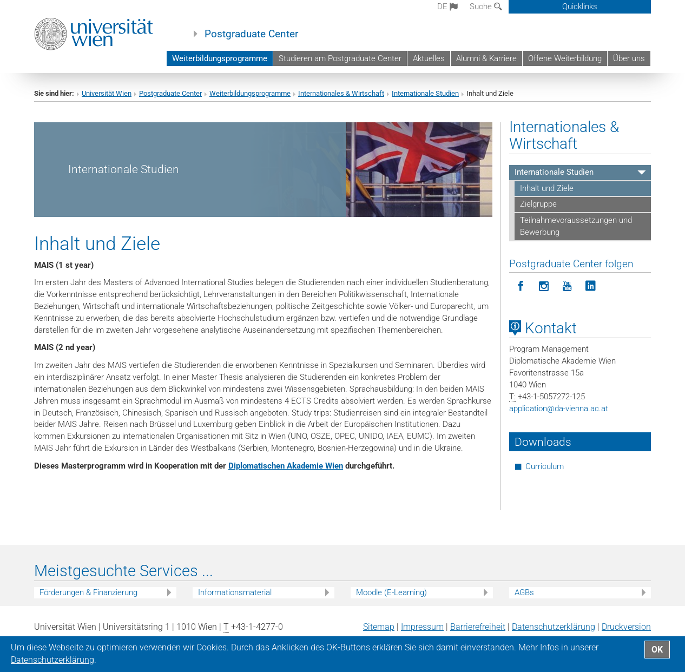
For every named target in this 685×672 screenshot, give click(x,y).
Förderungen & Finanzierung (88, 592)
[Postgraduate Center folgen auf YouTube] (567, 286)
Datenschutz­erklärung (553, 627)
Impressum (422, 627)
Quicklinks (579, 6)
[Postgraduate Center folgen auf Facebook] (520, 286)
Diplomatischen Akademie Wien (285, 466)
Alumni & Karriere (486, 58)
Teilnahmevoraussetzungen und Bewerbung (576, 226)
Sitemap (378, 627)
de (447, 6)
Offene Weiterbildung (565, 58)
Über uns (629, 58)
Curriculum (544, 466)
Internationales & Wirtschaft (341, 93)
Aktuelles (429, 58)
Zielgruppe (538, 204)
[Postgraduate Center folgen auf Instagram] (544, 286)
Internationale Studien (425, 93)
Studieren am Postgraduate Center (340, 58)
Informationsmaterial (235, 592)
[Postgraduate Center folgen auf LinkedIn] (590, 286)
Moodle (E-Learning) (391, 592)
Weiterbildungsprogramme (219, 58)
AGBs (524, 592)
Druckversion (626, 627)
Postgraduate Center (251, 34)
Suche (486, 6)
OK (657, 649)
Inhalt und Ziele (547, 188)
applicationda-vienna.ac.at (558, 408)
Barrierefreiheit (477, 627)
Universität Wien (106, 93)
